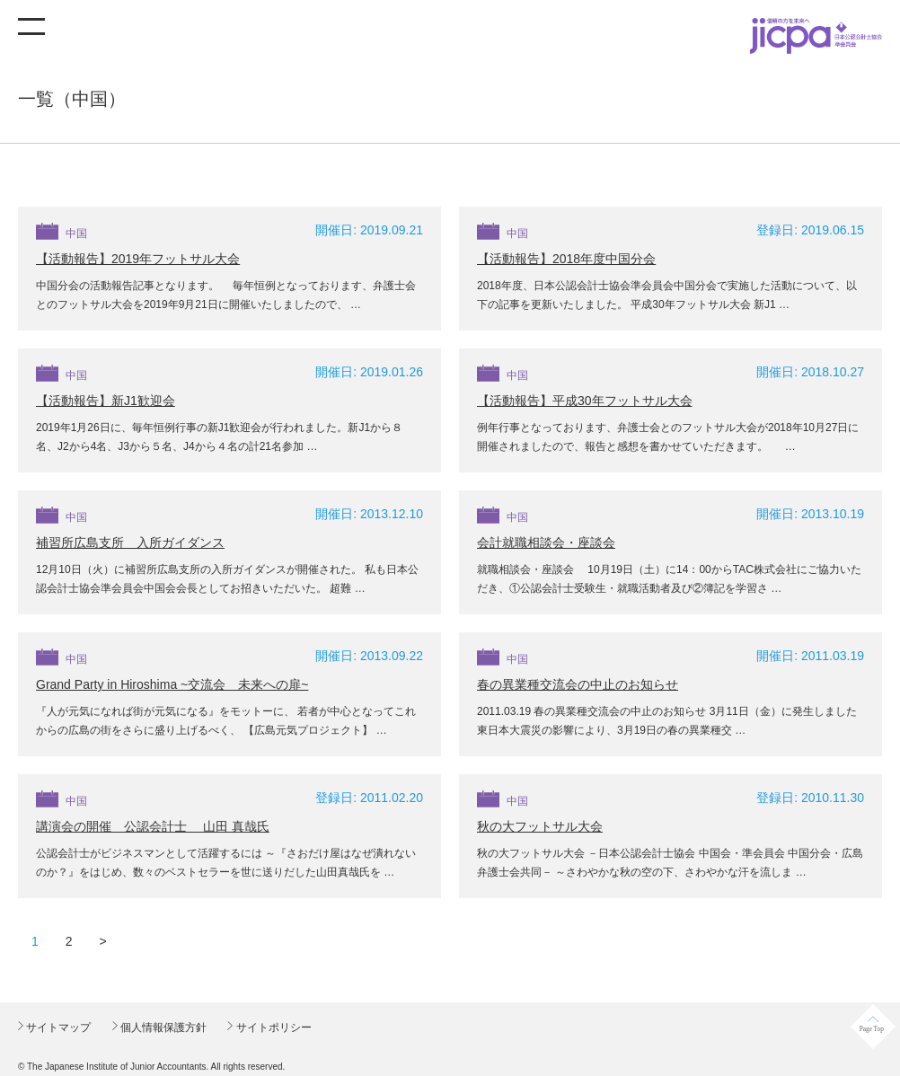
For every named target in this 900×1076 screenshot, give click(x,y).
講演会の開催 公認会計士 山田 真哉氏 (152, 826)
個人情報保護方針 (162, 1027)
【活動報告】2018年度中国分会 (566, 258)
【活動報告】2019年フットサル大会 (138, 258)
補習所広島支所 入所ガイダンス (130, 542)
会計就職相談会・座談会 (546, 542)
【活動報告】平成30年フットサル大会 (585, 400)
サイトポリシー (272, 1027)
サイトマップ (57, 1027)
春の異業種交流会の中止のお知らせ (577, 684)
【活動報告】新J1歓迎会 (105, 400)
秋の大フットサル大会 (540, 826)
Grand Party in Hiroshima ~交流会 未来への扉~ (172, 684)
